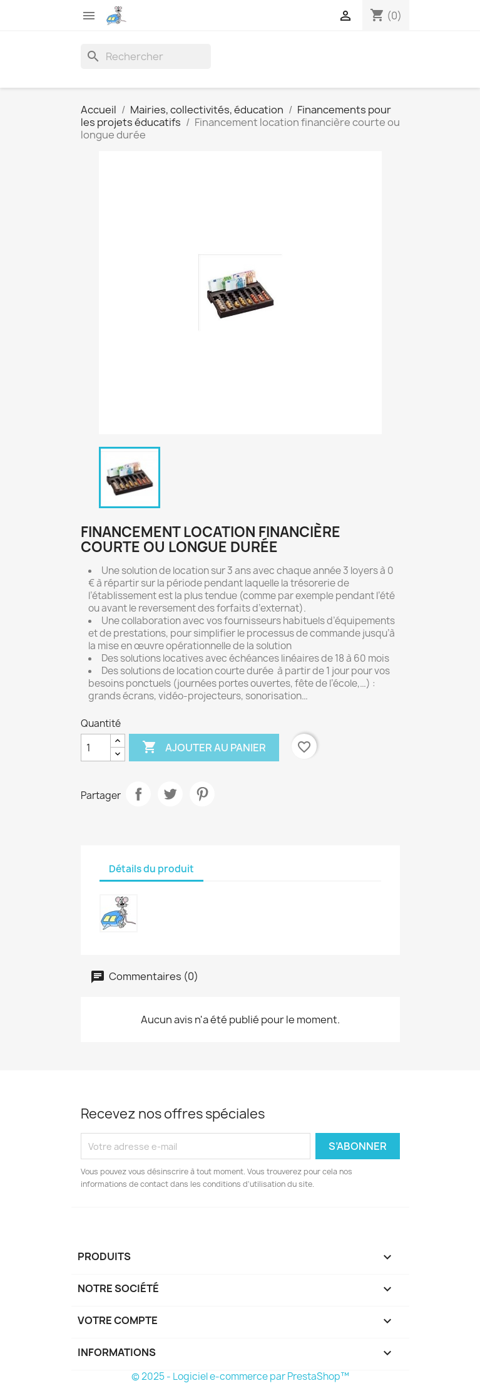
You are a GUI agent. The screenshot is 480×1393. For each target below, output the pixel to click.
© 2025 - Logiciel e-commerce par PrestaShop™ (240, 1376)
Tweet (170, 793)
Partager (138, 793)
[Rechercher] (146, 56)
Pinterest (202, 793)
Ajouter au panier (204, 747)
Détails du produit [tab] (151, 868)
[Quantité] (96, 747)
